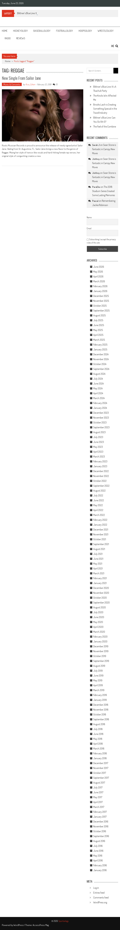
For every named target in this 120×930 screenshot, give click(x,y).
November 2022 (101, 476)
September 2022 (101, 485)
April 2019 (98, 685)
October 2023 (100, 422)
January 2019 (100, 699)
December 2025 (101, 295)
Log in (96, 887)
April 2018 (98, 743)
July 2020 (98, 612)
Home (5, 30)
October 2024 (99, 364)
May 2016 (97, 855)
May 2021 (97, 563)
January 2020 (100, 641)
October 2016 (99, 831)
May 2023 (98, 446)
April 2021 (98, 568)
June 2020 (98, 617)
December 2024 (100, 354)
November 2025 (101, 300)
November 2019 (100, 651)
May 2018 (97, 738)
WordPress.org (100, 902)
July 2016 (98, 845)
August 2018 (99, 724)
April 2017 (98, 802)
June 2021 (98, 558)
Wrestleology (106, 30)
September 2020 (101, 602)
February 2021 (100, 578)
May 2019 (97, 680)
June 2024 (98, 383)
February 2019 (100, 695)
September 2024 (101, 368)
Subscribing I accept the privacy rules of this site (101, 241)
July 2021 (97, 553)
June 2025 (98, 325)
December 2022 (101, 471)
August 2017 (99, 782)
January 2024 (100, 407)
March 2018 (98, 748)
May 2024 (97, 388)
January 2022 (100, 524)
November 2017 (100, 768)
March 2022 (99, 514)
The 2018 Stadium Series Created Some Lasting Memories (103, 191)
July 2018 (98, 729)
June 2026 (98, 266)
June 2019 (98, 675)
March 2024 (99, 398)
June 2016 (98, 850)
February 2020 (100, 636)
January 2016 (100, 870)
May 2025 (98, 330)
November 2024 (101, 359)
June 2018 (98, 733)
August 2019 (99, 665)
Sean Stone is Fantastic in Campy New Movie (104, 149)
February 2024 (100, 403)
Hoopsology (85, 30)
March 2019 (98, 690)
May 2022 (98, 505)
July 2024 (98, 378)
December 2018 (100, 704)
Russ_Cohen (30, 84)
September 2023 (101, 427)
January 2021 (100, 583)
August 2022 (99, 490)
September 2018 (101, 719)
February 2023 (100, 461)
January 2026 (100, 291)
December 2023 (101, 412)
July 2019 (98, 670)
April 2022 (98, 510)
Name (89, 217)
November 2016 (100, 826)
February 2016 (100, 865)
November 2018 (100, 709)
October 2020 (100, 597)
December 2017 (100, 763)
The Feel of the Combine (104, 126)
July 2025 (98, 320)
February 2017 (100, 811)
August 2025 (99, 315)
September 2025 (101, 310)
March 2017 (98, 806)
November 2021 (100, 534)
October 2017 (99, 772)
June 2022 (98, 500)
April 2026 (98, 276)
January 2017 (100, 816)
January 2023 (100, 466)
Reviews (20, 38)
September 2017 (101, 777)
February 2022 (100, 519)
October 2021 (99, 539)
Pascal (95, 200)
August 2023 (99, 432)
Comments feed (101, 897)
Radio (8, 38)
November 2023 (101, 417)
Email (89, 228)
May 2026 (98, 271)
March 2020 (99, 631)
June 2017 (98, 792)
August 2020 (99, 607)
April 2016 (98, 860)
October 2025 (100, 305)
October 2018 (99, 714)
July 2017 (97, 787)
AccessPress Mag (41, 925)
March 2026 (99, 281)
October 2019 (99, 656)
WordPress (18, 925)
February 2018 (100, 753)
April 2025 (98, 334)
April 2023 (98, 451)
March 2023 (99, 456)
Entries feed (99, 892)
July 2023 (98, 437)
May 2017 (97, 797)
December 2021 (100, 529)
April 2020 (98, 626)
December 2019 (100, 646)
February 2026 (100, 286)
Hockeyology (20, 30)
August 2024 (99, 373)
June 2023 (98, 441)
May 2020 (98, 622)
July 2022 (98, 495)
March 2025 (99, 339)
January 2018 (100, 758)
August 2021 (99, 549)
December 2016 (100, 821)
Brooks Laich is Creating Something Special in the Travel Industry (105, 108)
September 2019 (101, 660)
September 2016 (101, 836)
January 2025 (100, 349)
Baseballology (41, 30)
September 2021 (101, 544)
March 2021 (98, 573)
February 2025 (100, 344)
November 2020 (101, 592)
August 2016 (99, 841)
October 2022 (100, 480)
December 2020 (101, 587)
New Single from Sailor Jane (21, 78)
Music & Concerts (11, 84)
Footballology (64, 30)
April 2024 (98, 393)
